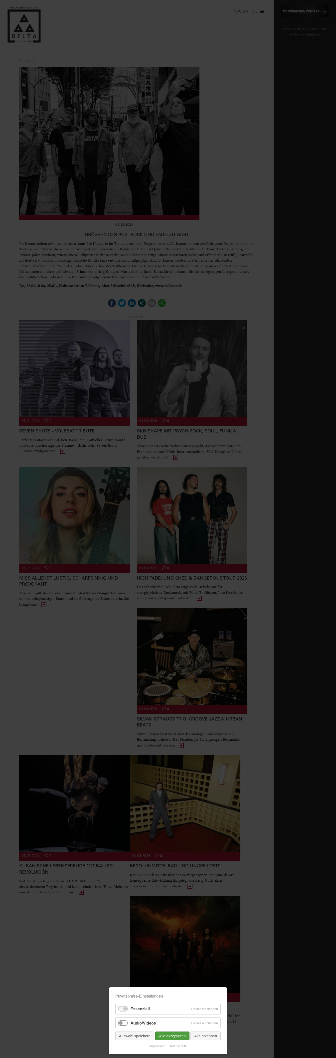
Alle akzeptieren (172, 1036)
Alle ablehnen (205, 1036)
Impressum (157, 1046)
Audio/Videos (143, 1023)
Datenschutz (178, 1046)
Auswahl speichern (135, 1036)
